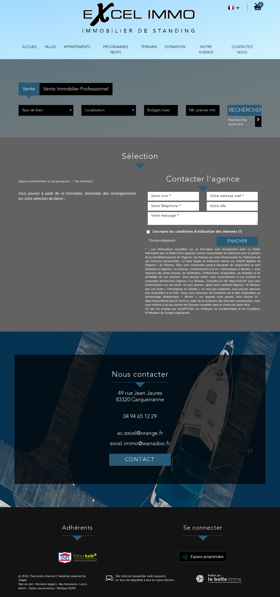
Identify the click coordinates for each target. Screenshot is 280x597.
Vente (29, 89)
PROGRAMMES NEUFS (115, 49)
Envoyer (237, 241)
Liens (82, 584)
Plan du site (25, 584)
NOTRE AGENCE (206, 49)
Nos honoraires (68, 584)
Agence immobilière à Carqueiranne (44, 181)
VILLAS (50, 47)
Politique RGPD (66, 588)
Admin (22, 588)
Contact (140, 459)
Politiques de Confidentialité (219, 308)
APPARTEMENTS (77, 47)
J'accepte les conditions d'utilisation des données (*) (197, 231)
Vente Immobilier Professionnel (76, 89)
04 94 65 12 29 (140, 416)
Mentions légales (46, 584)
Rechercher (245, 110)
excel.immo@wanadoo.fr (140, 443)
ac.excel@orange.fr (140, 433)
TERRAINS (149, 47)
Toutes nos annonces (41, 588)
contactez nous (242, 49)
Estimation (175, 47)
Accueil (29, 47)
